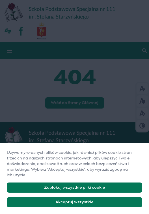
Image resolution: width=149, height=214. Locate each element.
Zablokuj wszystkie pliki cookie (74, 190)
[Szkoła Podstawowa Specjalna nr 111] (74, 12)
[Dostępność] (8, 31)
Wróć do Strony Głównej (74, 103)
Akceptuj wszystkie (74, 204)
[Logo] (74, 136)
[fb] (21, 31)
